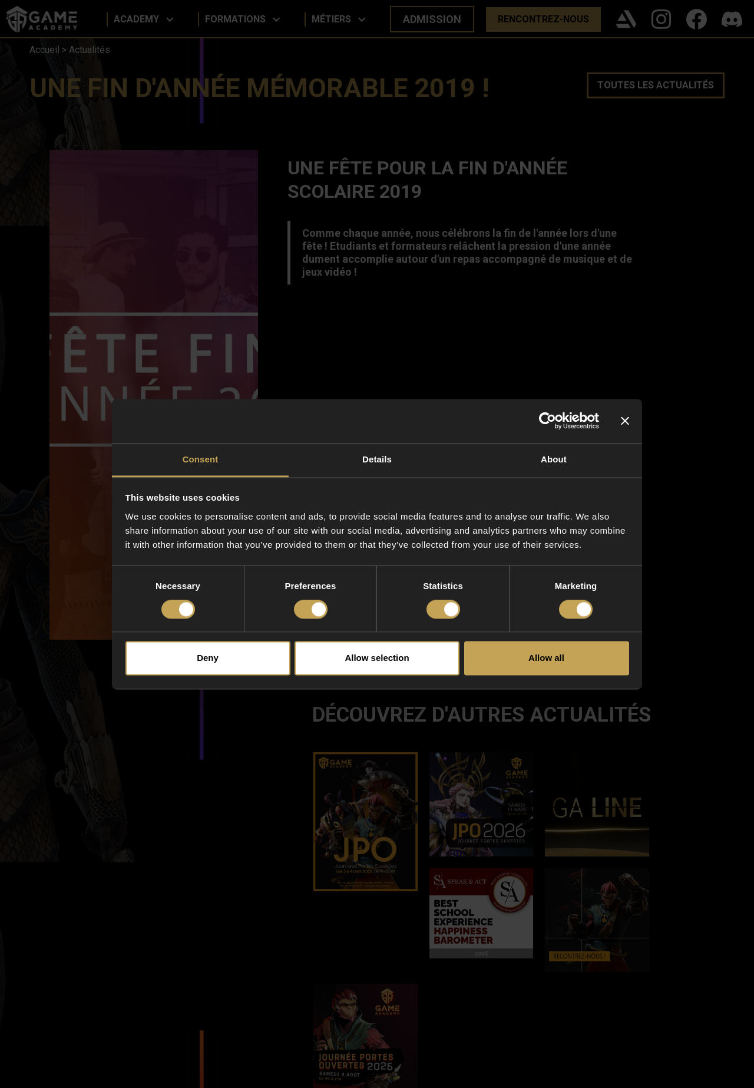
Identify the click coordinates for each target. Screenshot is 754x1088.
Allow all (546, 658)
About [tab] (554, 459)
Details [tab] (377, 459)
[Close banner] (625, 420)
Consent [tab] (201, 459)
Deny (208, 658)
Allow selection (377, 658)
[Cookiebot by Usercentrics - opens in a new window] (547, 420)
